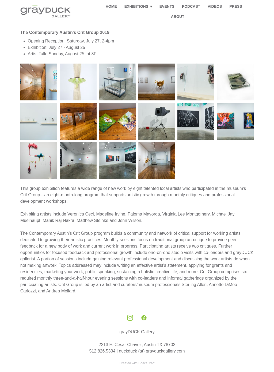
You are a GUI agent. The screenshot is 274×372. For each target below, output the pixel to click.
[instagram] (130, 318)
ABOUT (177, 16)
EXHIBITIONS (138, 6)
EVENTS (166, 6)
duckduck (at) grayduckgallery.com (152, 351)
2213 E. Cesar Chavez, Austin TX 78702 (136, 344)
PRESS (235, 6)
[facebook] (144, 318)
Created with (137, 363)
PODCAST (191, 6)
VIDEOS (215, 6)
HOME (111, 6)
